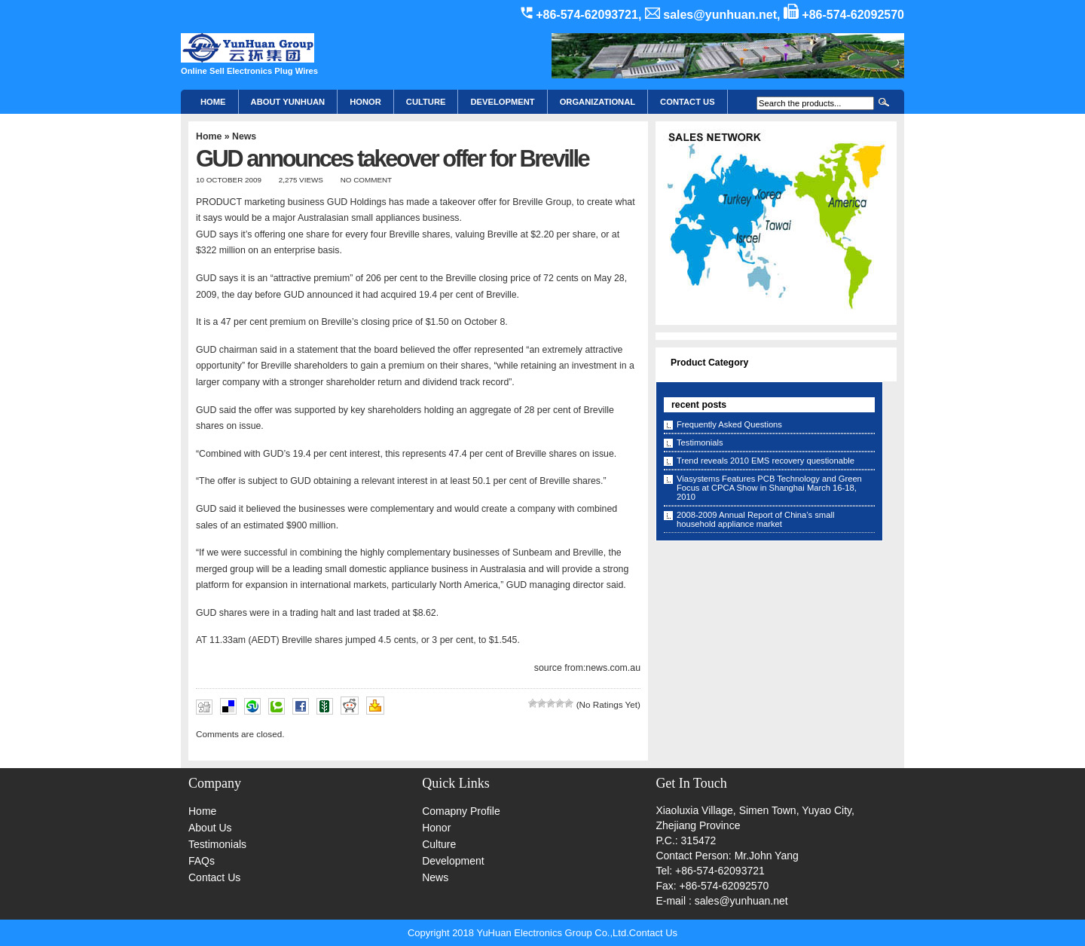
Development (502, 101)
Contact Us (214, 877)
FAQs (201, 861)
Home (213, 101)
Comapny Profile (461, 811)
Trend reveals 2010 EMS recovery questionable (765, 460)
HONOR (365, 101)
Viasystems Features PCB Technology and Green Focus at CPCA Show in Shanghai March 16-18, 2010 (769, 487)
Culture (426, 101)
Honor (436, 828)
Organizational (597, 101)
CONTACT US (687, 101)
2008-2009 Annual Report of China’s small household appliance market (755, 519)
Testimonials (700, 442)
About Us (210, 828)
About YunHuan (288, 101)
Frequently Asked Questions (729, 424)
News (244, 136)
